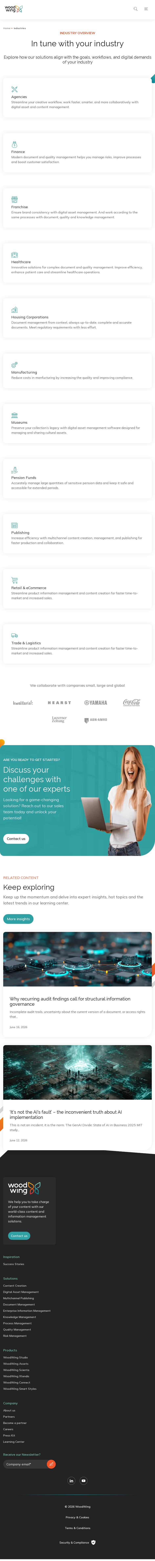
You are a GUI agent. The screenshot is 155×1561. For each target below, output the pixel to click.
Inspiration (11, 1280)
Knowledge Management (19, 1340)
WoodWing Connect (16, 1406)
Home (6, 28)
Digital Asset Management (21, 1315)
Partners (9, 1440)
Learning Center (13, 1465)
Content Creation (14, 1309)
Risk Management (15, 1359)
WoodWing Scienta (16, 1393)
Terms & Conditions (77, 1551)
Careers (8, 1452)
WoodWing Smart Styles (20, 1412)
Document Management (19, 1328)
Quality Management (17, 1353)
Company (10, 1426)
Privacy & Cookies (77, 1540)
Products (10, 1373)
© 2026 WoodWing (77, 1530)
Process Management (17, 1346)
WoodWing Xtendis (16, 1399)
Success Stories (13, 1287)
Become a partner (15, 1446)
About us (9, 1433)
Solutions (10, 1302)
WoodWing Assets (15, 1387)
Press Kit (9, 1459)
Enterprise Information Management (27, 1334)
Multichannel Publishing (18, 1321)
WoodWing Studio (15, 1381)
